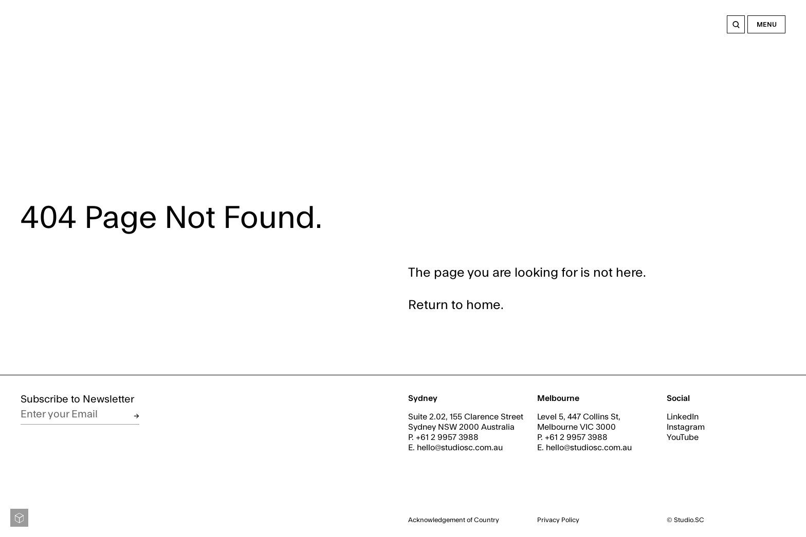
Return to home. (456, 305)
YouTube (683, 437)
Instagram (686, 427)
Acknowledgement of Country (453, 520)
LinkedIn (683, 417)
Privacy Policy (558, 520)
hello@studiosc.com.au (460, 448)
